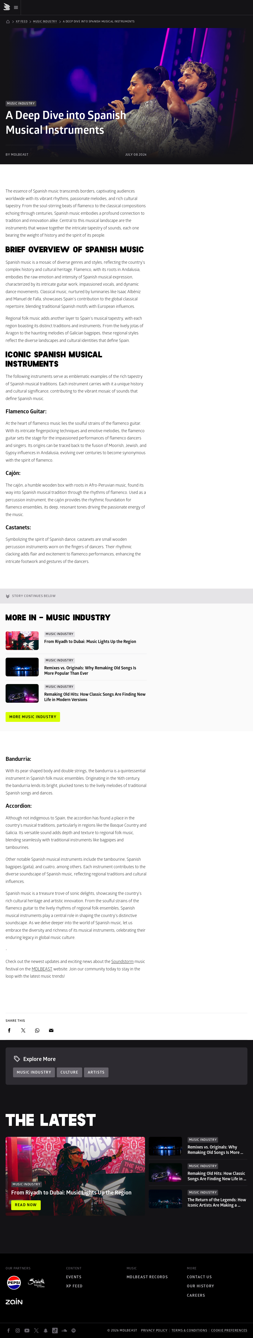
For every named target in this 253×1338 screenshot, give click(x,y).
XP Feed (74, 1286)
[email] (51, 1030)
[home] (8, 22)
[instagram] (17, 1330)
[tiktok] (55, 1330)
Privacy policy (154, 1330)
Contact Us (199, 1277)
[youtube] (27, 1330)
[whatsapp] (37, 1030)
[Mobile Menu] (12, 7)
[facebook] (9, 1030)
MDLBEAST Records (147, 1277)
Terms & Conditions (189, 1330)
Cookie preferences (229, 1330)
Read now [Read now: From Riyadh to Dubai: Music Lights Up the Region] (26, 1205)
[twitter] (23, 1030)
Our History (200, 1286)
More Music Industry (33, 717)
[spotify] (73, 1330)
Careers (196, 1295)
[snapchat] (45, 1330)
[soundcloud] (64, 1330)
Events (74, 1277)
